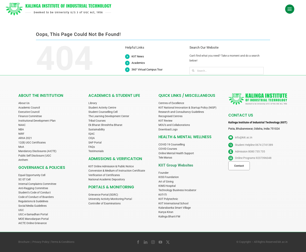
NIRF (21, 133)
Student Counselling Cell (102, 111)
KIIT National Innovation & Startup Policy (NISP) (187, 107)
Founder (163, 172)
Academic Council (29, 107)
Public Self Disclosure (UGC (34, 155)
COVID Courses (167, 148)
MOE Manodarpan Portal (33, 218)
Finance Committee (30, 116)
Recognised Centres (170, 116)
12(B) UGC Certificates (32, 142)
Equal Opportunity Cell (31, 175)
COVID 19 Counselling (171, 144)
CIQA (91, 138)
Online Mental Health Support (176, 153)
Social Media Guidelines (32, 205)
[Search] (193, 70)
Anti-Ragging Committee (33, 188)
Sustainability (96, 129)
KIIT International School (173, 203)
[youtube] (160, 242)
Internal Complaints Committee (37, 183)
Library (92, 103)
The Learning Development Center (108, 116)
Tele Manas (165, 157)
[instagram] (153, 242)
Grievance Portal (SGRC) (103, 194)
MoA (21, 146)
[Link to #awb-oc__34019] (289, 9)
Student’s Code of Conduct (34, 192)
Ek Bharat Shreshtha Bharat (105, 124)
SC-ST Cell (24, 179)
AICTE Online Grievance (32, 223)
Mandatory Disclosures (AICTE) (37, 151)
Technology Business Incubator (177, 190)
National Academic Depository (106, 179)
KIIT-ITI (162, 194)
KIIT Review (165, 120)
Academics (138, 62)
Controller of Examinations (104, 203)
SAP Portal (94, 142)
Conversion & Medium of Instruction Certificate (116, 170)
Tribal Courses (97, 120)
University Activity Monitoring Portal (110, 198)
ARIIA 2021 (25, 138)
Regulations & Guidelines (33, 201)
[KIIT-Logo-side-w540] (58, 4)
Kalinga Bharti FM (169, 216)
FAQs (91, 146)
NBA (21, 129)
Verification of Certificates (104, 175)
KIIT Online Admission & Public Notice (111, 166)
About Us (23, 103)
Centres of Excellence (171, 103)
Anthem (23, 159)
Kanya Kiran (165, 212)
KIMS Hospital (167, 185)
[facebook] (138, 242)
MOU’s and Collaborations (174, 124)
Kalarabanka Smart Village (174, 207)
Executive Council (28, 111)
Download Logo (168, 129)
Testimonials (96, 151)
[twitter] (168, 242)
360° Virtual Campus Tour (147, 69)
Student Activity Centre (102, 107)
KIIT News (138, 56)
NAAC (22, 124)
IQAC (91, 133)
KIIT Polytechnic (168, 198)
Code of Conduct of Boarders (36, 197)
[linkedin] (145, 242)
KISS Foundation (168, 177)
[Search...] (226, 70)
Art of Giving (165, 181)
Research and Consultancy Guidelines (181, 111)
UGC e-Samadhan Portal (33, 214)
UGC (21, 210)
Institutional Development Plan (37, 120)
